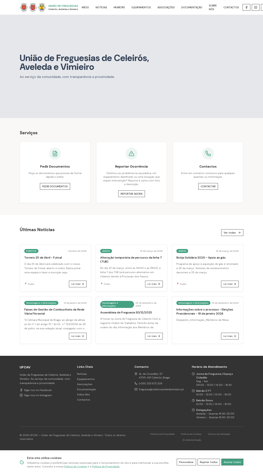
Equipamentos (86, 379)
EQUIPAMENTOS (141, 7)
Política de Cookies (191, 434)
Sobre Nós (83, 394)
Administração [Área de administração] (192, 439)
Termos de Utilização (219, 434)
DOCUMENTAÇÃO (191, 7)
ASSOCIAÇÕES (166, 7)
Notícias (82, 374)
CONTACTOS (231, 7)
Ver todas (232, 232)
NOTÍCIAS (101, 7)
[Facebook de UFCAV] (246, 7)
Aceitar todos (232, 462)
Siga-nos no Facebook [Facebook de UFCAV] (36, 390)
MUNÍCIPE (119, 7)
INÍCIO (85, 7)
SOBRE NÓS (213, 7)
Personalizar (186, 462)
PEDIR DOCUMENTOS (55, 186)
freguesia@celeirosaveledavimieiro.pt (161, 389)
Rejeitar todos (209, 462)
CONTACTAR (208, 186)
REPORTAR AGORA (132, 193)
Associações (84, 384)
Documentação (86, 389)
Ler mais (77, 284)
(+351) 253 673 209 (150, 383)
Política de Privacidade (162, 434)
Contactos (83, 399)
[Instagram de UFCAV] (256, 7)
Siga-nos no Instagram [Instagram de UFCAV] (36, 395)
